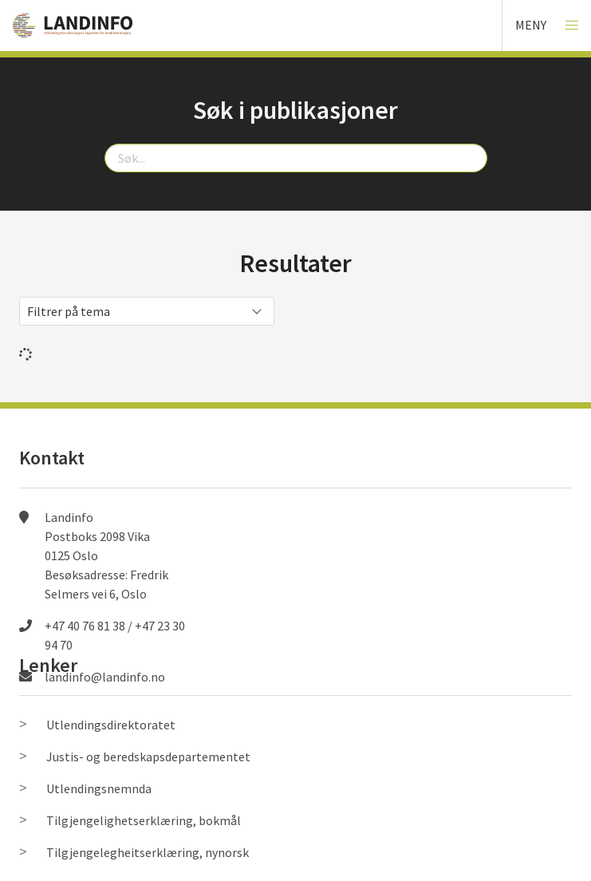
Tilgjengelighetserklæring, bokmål (143, 820)
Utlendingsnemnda (99, 788)
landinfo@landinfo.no (105, 677)
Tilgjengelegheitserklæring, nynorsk (147, 852)
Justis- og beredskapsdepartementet (148, 756)
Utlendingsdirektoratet (110, 725)
